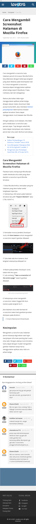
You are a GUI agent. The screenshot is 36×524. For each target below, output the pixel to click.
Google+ (23, 506)
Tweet (17, 361)
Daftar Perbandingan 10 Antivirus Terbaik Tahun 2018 (18, 141)
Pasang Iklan (6, 511)
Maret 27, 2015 (20, 387)
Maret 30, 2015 (24, 404)
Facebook (23, 500)
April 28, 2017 (25, 430)
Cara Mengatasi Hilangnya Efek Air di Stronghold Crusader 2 (18, 146)
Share (7, 361)
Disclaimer (6, 506)
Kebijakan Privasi (8, 508)
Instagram (23, 503)
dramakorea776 (15, 430)
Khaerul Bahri (14, 404)
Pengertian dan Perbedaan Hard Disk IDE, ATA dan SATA (17, 151)
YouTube (23, 509)
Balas (4, 391)
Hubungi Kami (7, 503)
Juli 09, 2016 (27, 418)
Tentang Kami (7, 500)
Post (12, 365)
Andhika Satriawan (16, 418)
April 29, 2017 (24, 451)
